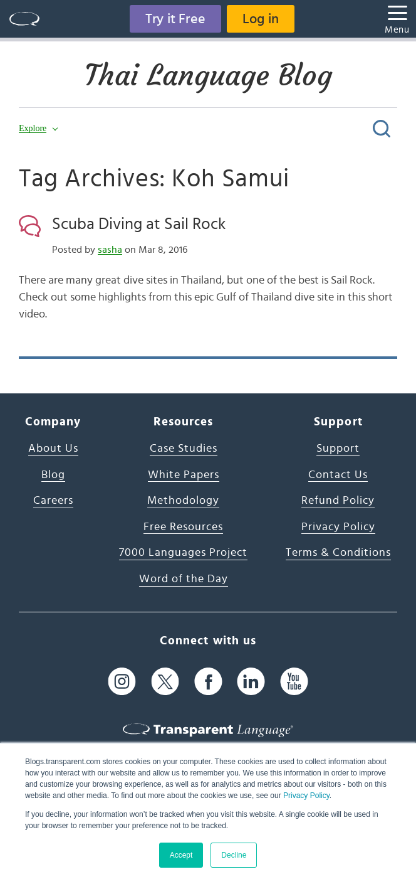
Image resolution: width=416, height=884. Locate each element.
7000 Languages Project (183, 552)
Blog (53, 475)
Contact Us (338, 475)
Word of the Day (183, 579)
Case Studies (183, 448)
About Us (53, 448)
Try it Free (175, 19)
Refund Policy (338, 500)
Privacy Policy (306, 795)
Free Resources (183, 527)
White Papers (183, 475)
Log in (260, 19)
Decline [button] (233, 855)
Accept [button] (181, 855)
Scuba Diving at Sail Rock (139, 224)
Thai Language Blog (208, 75)
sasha (110, 250)
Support (338, 448)
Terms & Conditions (338, 552)
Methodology (183, 500)
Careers (53, 500)
